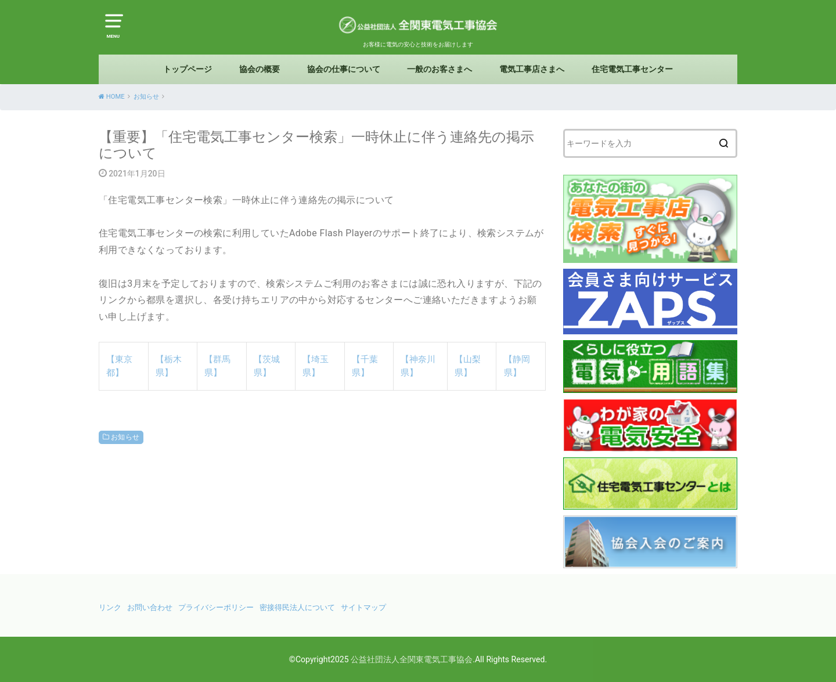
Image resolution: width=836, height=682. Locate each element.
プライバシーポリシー (216, 607)
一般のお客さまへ (439, 69)
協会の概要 (259, 69)
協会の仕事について (343, 69)
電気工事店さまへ (531, 69)
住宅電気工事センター (632, 69)
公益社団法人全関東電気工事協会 (412, 659)
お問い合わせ (149, 607)
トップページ (187, 69)
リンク (110, 607)
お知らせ (125, 437)
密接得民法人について (297, 607)
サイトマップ (363, 607)
